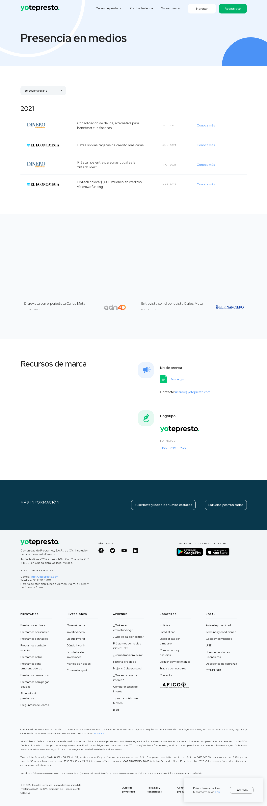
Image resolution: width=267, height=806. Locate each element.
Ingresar (202, 9)
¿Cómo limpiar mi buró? (128, 655)
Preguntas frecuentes (34, 705)
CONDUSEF (213, 670)
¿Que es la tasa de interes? (125, 677)
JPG (163, 448)
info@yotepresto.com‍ (45, 576)
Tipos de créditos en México (126, 700)
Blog (116, 709)
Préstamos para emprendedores (31, 666)
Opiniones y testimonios (175, 661)
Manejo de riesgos (79, 663)
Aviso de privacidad (218, 625)
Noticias (165, 625)
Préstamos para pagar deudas (34, 684)
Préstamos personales (34, 632)
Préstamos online (31, 657)
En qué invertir (76, 638)
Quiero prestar (170, 8)
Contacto (166, 675)
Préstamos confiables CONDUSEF (127, 646)
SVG (182, 448)
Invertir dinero (76, 632)
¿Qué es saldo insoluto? (128, 636)
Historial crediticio (124, 661)
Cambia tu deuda (141, 8)
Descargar (177, 379)
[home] (40, 6)
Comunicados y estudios (169, 652)
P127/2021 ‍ (99, 733)
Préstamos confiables (34, 638)
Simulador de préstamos (29, 696)
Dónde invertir (76, 645)
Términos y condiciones (221, 632)
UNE (208, 645)
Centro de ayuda (77, 670)
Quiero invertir (76, 625)
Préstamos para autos (34, 675)
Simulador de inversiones (75, 654)
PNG (173, 448)
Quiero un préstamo (109, 8)
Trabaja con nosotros (173, 668)
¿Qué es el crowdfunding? (122, 627)
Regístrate (233, 9)
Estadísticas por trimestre (170, 641)
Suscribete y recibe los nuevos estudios (163, 505)
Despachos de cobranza (221, 663)
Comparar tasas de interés (125, 689)
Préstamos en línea (32, 625)
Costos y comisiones (219, 638)
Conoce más (206, 125)
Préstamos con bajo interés (33, 648)
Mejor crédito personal (127, 668)
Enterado (242, 790)
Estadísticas (167, 632)
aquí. (218, 792)
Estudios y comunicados (225, 505)
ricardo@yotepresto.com (192, 392)
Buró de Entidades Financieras (218, 654)
